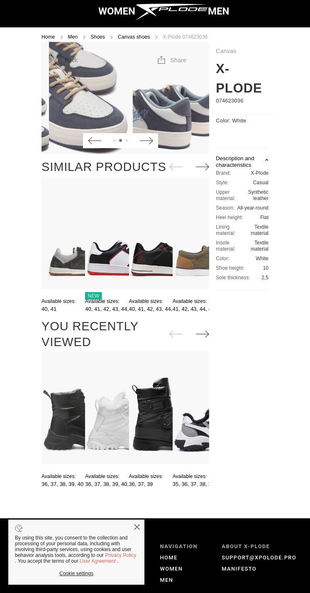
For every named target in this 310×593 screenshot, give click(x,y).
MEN (218, 11)
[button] (171, 60)
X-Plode (239, 78)
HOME (169, 557)
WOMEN (116, 11)
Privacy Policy (120, 555)
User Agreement (98, 561)
